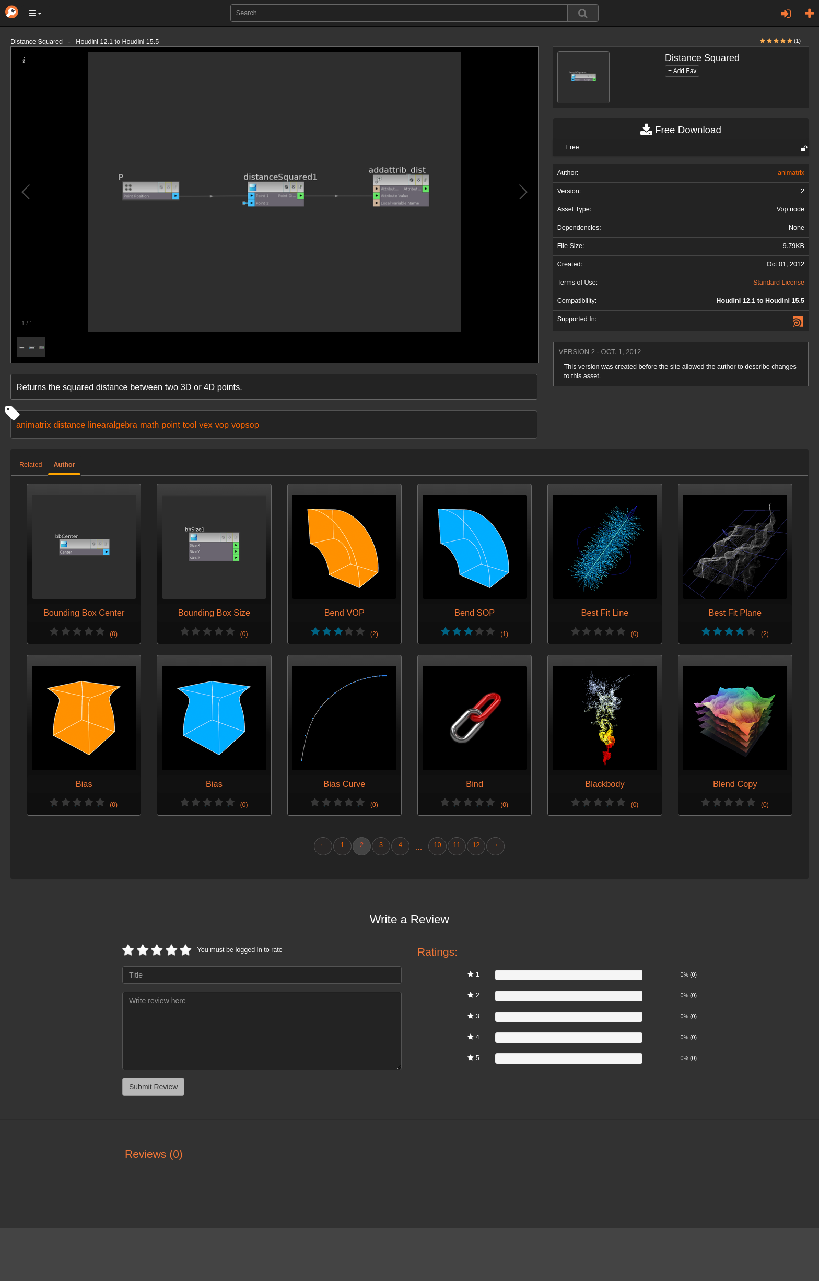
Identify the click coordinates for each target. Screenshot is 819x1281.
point (170, 424)
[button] (35, 13)
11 (456, 845)
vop (222, 424)
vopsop (245, 424)
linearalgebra (112, 424)
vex (205, 424)
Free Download (680, 130)
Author (64, 464)
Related (30, 464)
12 (475, 845)
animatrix (33, 424)
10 (437, 845)
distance (69, 424)
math (149, 424)
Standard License (778, 282)
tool (189, 424)
